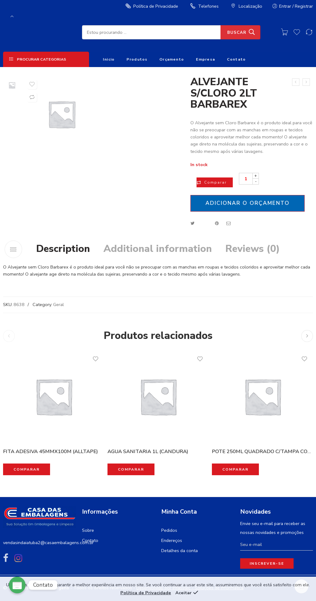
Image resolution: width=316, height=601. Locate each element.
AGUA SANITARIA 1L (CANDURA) (147, 451)
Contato (236, 59)
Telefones (204, 6)
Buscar (236, 32)
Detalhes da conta (179, 550)
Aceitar (183, 593)
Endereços (171, 540)
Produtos (137, 59)
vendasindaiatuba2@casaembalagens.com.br (48, 542)
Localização (245, 6)
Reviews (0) (252, 249)
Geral (58, 304)
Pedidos (169, 530)
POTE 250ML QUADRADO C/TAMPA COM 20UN (262, 451)
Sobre (88, 530)
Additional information (157, 249)
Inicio (109, 59)
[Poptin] (17, 585)
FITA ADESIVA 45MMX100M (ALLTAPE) (50, 451)
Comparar (215, 182)
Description (63, 249)
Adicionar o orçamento (247, 203)
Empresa (205, 59)
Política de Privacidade (151, 6)
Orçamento (171, 59)
